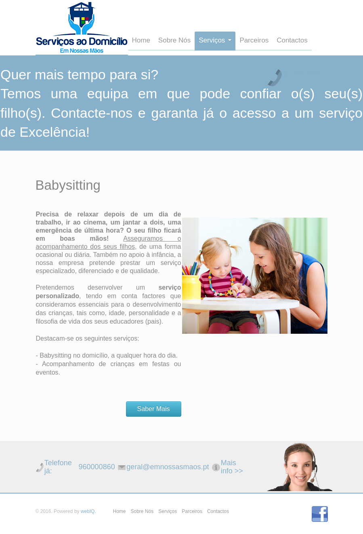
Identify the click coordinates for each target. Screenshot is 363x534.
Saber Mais (153, 408)
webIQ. (88, 511)
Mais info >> (232, 467)
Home (141, 40)
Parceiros (254, 40)
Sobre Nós (174, 40)
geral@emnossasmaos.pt (167, 467)
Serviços (215, 40)
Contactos (292, 40)
